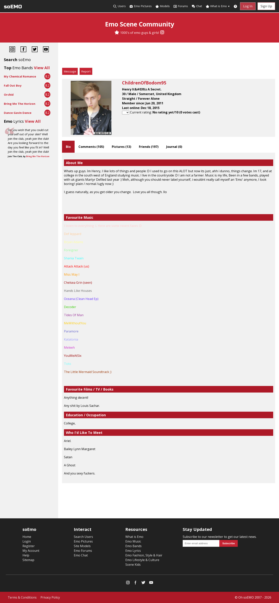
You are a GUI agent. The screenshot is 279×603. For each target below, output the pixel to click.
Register (28, 546)
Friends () (148, 147)
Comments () (91, 147)
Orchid (9, 94)
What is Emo (218, 6)
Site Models (82, 546)
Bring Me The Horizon (19, 104)
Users (119, 6)
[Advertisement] (168, 56)
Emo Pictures (140, 6)
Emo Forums (83, 550)
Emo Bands (133, 546)
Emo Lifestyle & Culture (142, 560)
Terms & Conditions (22, 597)
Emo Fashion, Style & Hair (143, 555)
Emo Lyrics (133, 550)
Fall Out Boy (13, 85)
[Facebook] (23, 49)
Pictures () (121, 147)
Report (86, 71)
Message (70, 71)
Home (26, 537)
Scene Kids (133, 564)
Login (26, 541)
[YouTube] (46, 49)
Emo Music (133, 541)
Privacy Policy (50, 597)
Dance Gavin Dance (17, 113)
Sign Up (266, 6)
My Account (30, 550)
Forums (180, 6)
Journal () (174, 147)
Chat (196, 6)
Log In (247, 6)
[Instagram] (162, 33)
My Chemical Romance (20, 76)
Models (162, 6)
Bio (68, 147)
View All (42, 67)
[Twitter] (35, 49)
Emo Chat (81, 555)
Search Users (83, 537)
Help (25, 555)
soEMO (13, 7)
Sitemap (28, 560)
